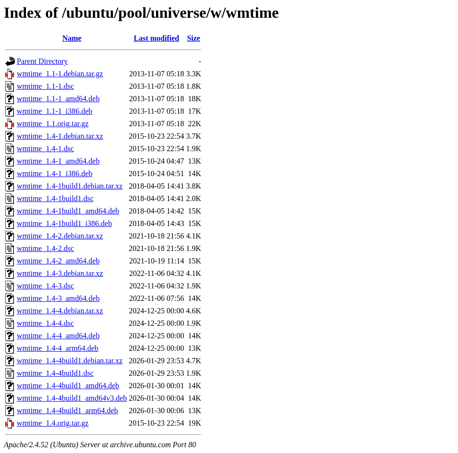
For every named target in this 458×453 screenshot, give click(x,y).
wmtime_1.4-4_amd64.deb (58, 336)
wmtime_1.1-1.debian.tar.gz (60, 74)
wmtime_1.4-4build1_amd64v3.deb (72, 398)
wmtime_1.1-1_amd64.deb (58, 99)
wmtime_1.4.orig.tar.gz (52, 423)
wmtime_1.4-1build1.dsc (55, 198)
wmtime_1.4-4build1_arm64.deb (67, 410)
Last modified (157, 38)
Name (72, 38)
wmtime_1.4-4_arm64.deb (57, 348)
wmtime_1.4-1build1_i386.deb (64, 223)
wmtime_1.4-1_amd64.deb (58, 161)
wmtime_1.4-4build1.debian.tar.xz (69, 361)
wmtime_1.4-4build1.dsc (55, 373)
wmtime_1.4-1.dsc (45, 148)
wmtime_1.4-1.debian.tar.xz (60, 136)
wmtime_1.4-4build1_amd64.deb (68, 385)
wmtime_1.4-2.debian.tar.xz (60, 236)
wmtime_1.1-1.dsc (45, 86)
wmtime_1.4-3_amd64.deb (58, 298)
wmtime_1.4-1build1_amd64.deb (68, 211)
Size (193, 38)
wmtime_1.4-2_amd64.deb (58, 261)
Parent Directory (42, 61)
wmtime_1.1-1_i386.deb (54, 111)
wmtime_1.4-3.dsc (45, 286)
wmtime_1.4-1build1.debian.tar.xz (69, 186)
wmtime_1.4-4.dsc (45, 323)
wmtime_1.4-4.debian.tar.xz (60, 311)
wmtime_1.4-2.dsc (45, 248)
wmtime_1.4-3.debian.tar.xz (60, 273)
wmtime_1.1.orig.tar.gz (52, 123)
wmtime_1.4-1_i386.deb (54, 173)
